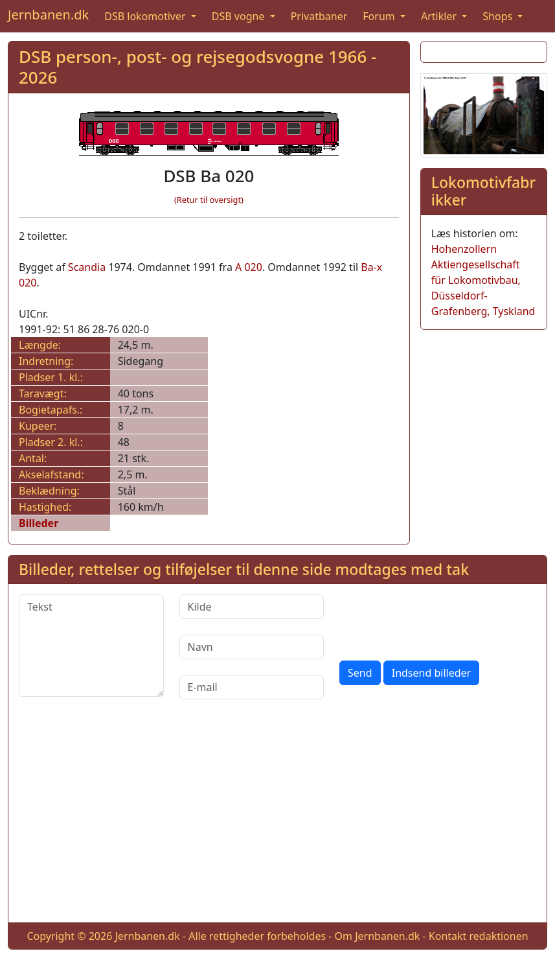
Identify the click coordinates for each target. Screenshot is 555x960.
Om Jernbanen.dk (377, 936)
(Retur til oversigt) (209, 199)
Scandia (87, 267)
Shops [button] (498, 16)
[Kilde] (251, 606)
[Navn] (251, 647)
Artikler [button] (440, 16)
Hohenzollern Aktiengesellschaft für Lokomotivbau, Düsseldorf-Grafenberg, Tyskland (483, 280)
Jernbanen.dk (48, 14)
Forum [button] (380, 16)
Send (360, 673)
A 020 (248, 267)
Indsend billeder (431, 673)
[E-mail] (251, 687)
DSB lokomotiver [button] (146, 16)
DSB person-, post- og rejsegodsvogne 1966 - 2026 (197, 66)
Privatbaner (319, 16)
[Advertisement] (277, 821)
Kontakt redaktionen (478, 936)
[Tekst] (91, 645)
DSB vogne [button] (239, 16)
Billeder (38, 523)
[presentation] (437, 619)
